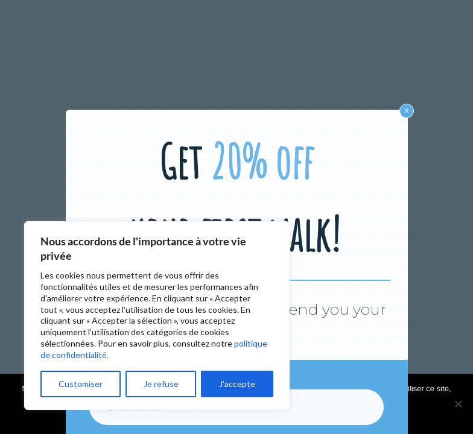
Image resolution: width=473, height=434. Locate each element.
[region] (157, 315)
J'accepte (237, 384)
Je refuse (161, 384)
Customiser (81, 384)
